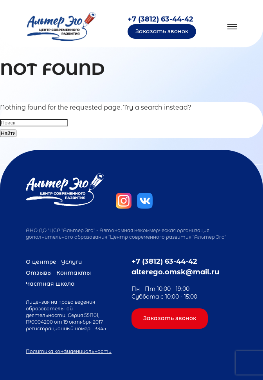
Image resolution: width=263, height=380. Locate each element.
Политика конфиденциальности (69, 351)
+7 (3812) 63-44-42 (160, 19)
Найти (8, 133)
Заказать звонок (161, 31)
